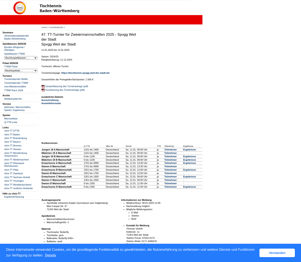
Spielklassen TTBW (14, 53)
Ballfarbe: (52, 241)
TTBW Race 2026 (13, 90)
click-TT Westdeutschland (17, 184)
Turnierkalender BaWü (16, 79)
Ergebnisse (189, 149)
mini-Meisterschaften (15, 86)
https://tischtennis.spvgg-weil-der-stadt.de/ (85, 73)
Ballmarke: (52, 238)
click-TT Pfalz (11, 170)
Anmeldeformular (51, 103)
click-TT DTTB (11, 130)
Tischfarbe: (52, 235)
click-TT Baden (12, 134)
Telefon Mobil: (133, 241)
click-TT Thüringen (14, 181)
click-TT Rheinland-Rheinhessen (14, 164)
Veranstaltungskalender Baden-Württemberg (16, 37)
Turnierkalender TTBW (16, 83)
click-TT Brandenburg (15, 138)
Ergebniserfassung (14, 196)
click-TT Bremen (12, 145)
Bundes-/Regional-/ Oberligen (14, 48)
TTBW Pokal (11, 66)
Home (44, 27)
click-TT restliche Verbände (18, 188)
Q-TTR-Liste (10, 122)
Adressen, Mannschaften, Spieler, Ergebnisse (17, 108)
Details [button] (50, 255)
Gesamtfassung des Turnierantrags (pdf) (67, 86)
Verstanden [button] (277, 253)
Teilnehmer (170, 149)
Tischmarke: (53, 232)
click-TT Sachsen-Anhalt (17, 177)
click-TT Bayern (12, 141)
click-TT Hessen (12, 149)
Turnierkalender (56, 27)
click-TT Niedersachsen (16, 159)
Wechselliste (11, 118)
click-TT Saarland (13, 173)
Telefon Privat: (133, 238)
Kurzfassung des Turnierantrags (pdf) (65, 90)
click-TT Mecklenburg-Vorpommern (16, 154)
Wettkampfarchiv (13, 99)
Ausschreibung (50, 100)
